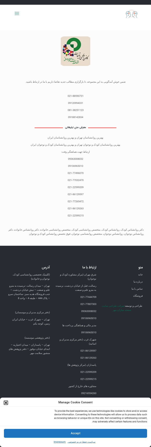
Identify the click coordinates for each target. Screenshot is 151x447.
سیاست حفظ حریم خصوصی (81, 442)
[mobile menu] (17, 13)
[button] (6, 403)
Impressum (60, 442)
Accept (75, 433)
